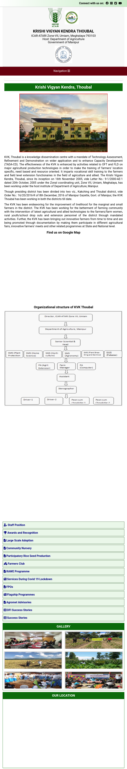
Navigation (62, 71)
